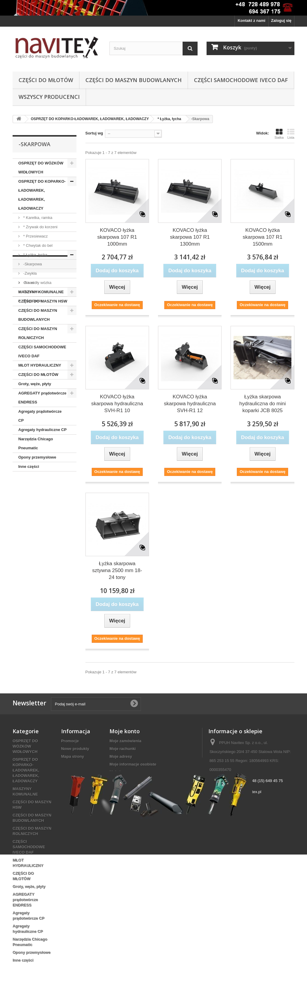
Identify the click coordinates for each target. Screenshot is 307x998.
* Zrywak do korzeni (40, 227)
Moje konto (124, 731)
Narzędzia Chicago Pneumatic (35, 443)
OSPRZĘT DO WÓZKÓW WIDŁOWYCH (40, 167)
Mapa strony (72, 756)
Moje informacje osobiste (132, 764)
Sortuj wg (94, 133)
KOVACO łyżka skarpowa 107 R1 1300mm (190, 237)
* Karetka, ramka (37, 217)
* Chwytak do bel (37, 245)
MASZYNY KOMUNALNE (41, 292)
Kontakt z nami (251, 20)
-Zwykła (29, 273)
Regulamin (32, 523)
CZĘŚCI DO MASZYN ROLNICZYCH (37, 333)
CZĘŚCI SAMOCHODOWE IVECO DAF (241, 80)
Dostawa (30, 514)
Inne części (28, 466)
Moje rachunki (122, 748)
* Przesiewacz (35, 236)
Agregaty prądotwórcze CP (39, 416)
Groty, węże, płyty (34, 384)
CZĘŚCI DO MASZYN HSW (42, 301)
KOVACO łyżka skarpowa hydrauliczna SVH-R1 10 (117, 403)
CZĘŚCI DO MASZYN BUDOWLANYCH (133, 80)
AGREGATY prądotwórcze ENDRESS (42, 397)
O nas (28, 505)
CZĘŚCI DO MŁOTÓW (46, 80)
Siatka (279, 133)
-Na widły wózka (37, 282)
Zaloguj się (281, 20)
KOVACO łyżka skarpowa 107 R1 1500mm (262, 237)
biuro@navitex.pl (246, 792)
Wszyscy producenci (49, 96)
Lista (290, 133)
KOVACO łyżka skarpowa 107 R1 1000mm (117, 237)
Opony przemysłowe (37, 457)
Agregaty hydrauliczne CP (42, 429)
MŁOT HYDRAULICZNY (39, 365)
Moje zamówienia (125, 741)
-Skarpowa (32, 264)
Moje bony (119, 772)
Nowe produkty (75, 748)
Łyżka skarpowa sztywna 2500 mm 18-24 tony (117, 570)
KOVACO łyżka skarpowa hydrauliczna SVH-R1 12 (190, 403)
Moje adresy (120, 756)
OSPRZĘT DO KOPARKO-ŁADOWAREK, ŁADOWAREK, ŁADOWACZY (42, 195)
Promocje (70, 741)
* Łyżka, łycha (34, 254)
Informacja (36, 489)
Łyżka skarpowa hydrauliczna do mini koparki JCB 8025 (262, 403)
